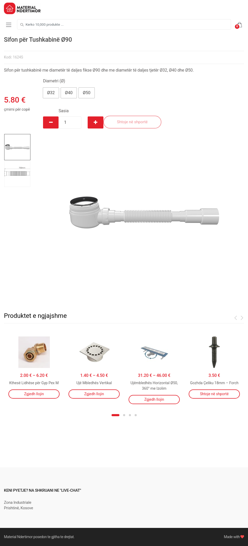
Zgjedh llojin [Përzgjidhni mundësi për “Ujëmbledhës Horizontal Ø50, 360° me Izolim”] (154, 399)
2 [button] (124, 415)
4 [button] (136, 415)
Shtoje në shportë (132, 122)
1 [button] (115, 415)
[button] (51, 93)
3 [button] (130, 415)
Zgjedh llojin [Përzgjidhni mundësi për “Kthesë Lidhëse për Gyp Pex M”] (34, 394)
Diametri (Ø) (54, 80)
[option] (144, 212)
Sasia (63, 110)
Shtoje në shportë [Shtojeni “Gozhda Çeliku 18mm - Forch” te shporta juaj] (214, 394)
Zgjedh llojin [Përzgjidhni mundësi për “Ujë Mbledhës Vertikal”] (94, 394)
